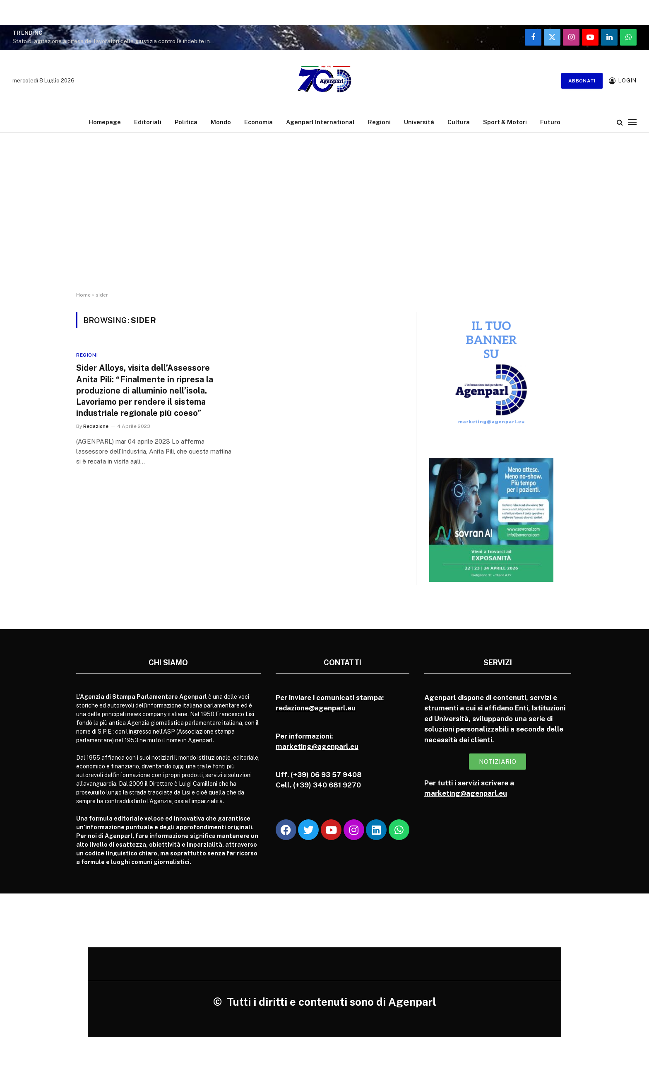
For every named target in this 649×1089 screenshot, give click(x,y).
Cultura (458, 122)
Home (83, 295)
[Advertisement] (324, 220)
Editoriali (147, 122)
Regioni (379, 122)
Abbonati (582, 81)
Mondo (221, 122)
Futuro (550, 122)
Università (419, 122)
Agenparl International (320, 122)
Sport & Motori (505, 122)
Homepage (105, 122)
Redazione (95, 426)
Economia (258, 122)
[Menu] (632, 122)
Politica (186, 122)
